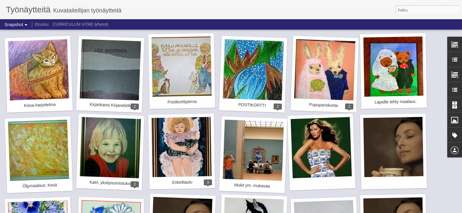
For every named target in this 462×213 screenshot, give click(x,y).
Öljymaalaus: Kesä (39, 185)
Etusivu (41, 24)
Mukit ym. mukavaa (252, 185)
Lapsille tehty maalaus (395, 101)
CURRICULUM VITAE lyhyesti (80, 24)
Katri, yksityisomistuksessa (114, 183)
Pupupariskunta (323, 105)
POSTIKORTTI (252, 105)
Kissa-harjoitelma (40, 105)
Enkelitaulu (182, 182)
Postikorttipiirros (182, 101)
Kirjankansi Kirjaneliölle (111, 105)
